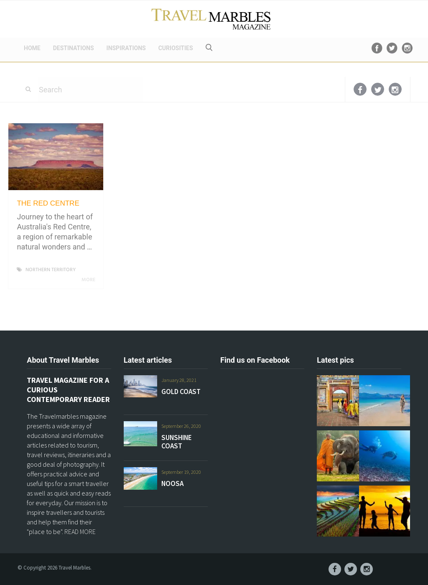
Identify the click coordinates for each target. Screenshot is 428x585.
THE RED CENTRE (48, 203)
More (90, 280)
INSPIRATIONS (126, 48)
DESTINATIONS (73, 48)
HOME (32, 48)
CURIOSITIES (175, 48)
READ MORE (80, 531)
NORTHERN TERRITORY (50, 270)
